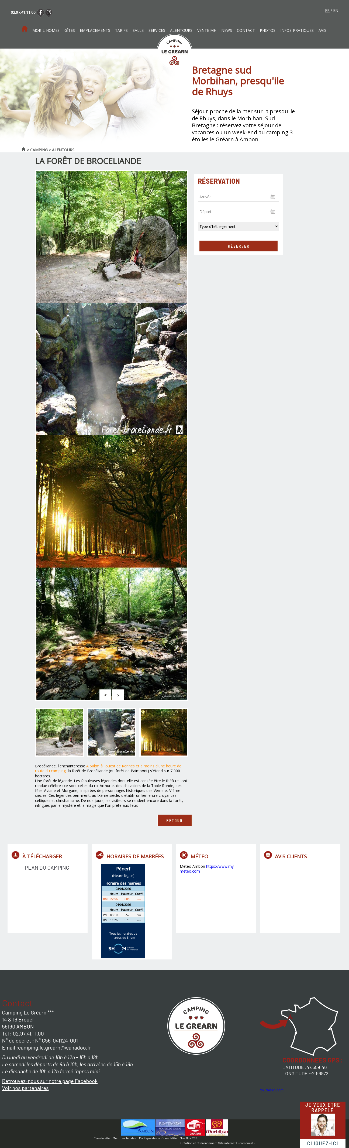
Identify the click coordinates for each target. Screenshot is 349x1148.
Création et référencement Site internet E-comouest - (218, 1143)
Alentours (181, 30)
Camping (39, 149)
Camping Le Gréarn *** (28, 1012)
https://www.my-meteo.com (207, 869)
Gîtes (69, 30)
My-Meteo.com (272, 1090)
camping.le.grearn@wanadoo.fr (54, 1047)
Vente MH (206, 30)
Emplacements (95, 30)
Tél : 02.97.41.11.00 (23, 1033)
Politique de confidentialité (158, 1138)
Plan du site (102, 1138)
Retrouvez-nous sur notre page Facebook (50, 1081)
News (226, 30)
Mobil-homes (46, 30)
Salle (138, 30)
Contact (246, 30)
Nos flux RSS (189, 1138)
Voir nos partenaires (25, 1088)
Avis (322, 30)
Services (156, 30)
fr (327, 10)
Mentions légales (124, 1138)
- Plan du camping (45, 867)
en (335, 10)
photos (267, 30)
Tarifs (121, 30)
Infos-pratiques (297, 30)
